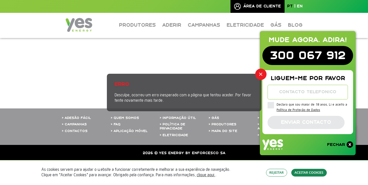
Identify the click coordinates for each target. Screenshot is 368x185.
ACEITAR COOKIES (309, 172)
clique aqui (206, 175)
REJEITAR (276, 172)
